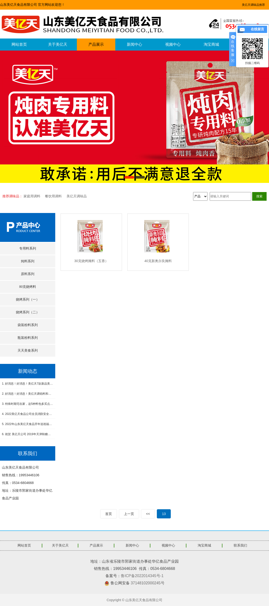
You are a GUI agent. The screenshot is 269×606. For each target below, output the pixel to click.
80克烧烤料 (27, 287)
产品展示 (96, 44)
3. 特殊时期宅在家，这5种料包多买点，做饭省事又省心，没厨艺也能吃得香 (27, 404)
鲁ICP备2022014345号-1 (142, 576)
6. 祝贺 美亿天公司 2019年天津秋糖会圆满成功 (27, 434)
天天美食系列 (28, 350)
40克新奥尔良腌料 (158, 261)
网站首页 (19, 44)
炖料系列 (27, 261)
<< (148, 514)
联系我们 (240, 545)
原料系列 (27, 274)
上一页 (129, 514)
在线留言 (257, 29)
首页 (108, 514)
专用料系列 (27, 248)
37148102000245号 (148, 583)
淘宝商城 (211, 44)
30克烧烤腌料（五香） (91, 261)
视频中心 (173, 44)
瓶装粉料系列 (28, 338)
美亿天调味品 (77, 196)
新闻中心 (134, 44)
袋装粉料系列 (28, 325)
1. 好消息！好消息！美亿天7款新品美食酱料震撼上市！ (27, 383)
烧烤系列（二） (27, 312)
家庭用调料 (32, 196)
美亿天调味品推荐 (253, 4)
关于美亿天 (57, 44)
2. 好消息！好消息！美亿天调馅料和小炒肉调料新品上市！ (27, 393)
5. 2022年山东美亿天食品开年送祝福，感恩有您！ (27, 424)
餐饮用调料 (53, 196)
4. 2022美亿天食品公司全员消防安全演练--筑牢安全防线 (27, 414)
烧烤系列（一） (27, 299)
